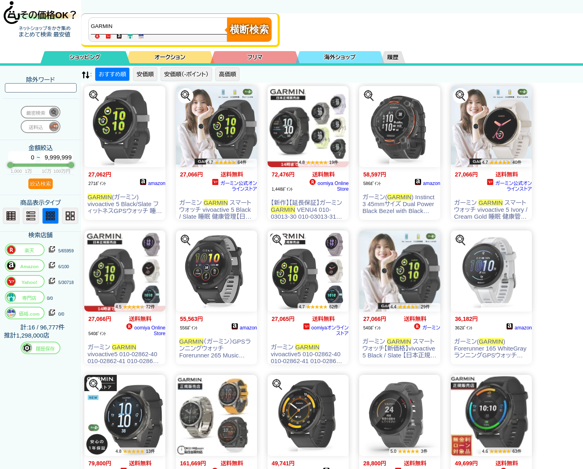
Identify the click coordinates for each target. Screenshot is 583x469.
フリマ (255, 57)
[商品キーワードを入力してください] (160, 26)
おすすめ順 (112, 74)
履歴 (393, 57)
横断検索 (249, 29)
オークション (169, 57)
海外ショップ (340, 57)
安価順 (145, 74)
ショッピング (85, 57)
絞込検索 (40, 184)
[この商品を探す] (94, 95)
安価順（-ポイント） (186, 74)
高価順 (227, 74)
